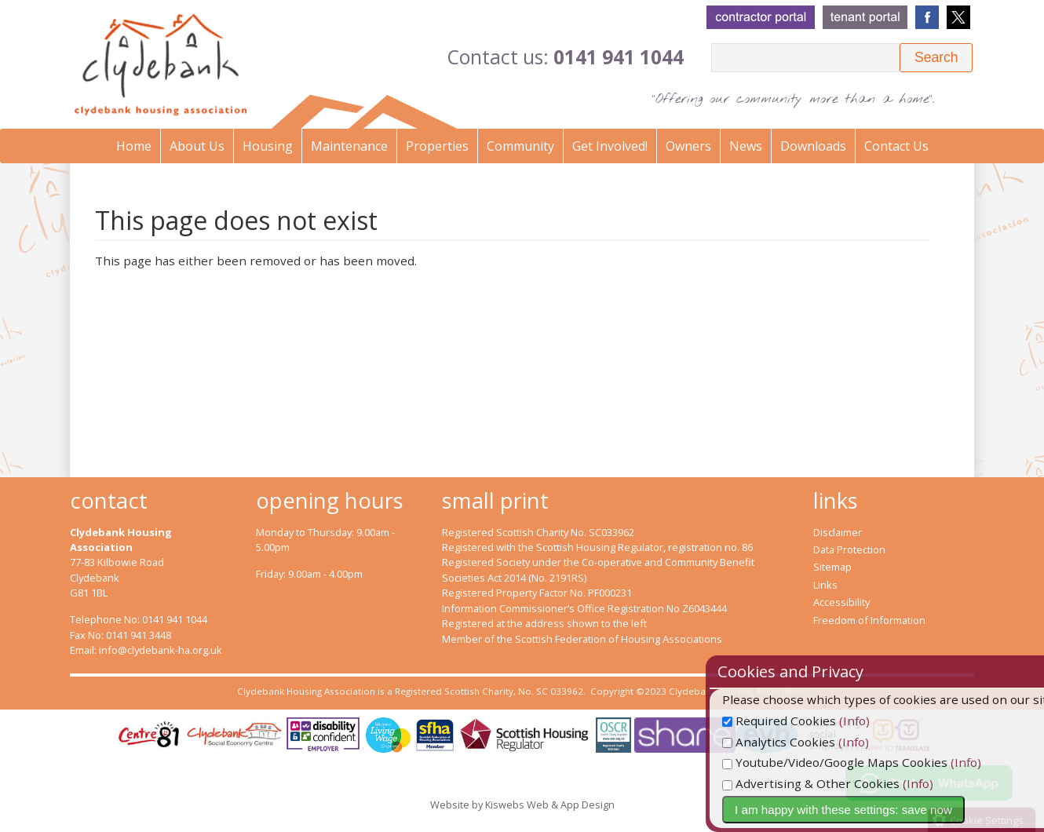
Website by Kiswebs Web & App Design (522, 804)
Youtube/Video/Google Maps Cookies (866, 762)
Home (133, 146)
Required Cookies (810, 720)
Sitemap (832, 567)
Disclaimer (837, 532)
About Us (197, 146)
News (745, 146)
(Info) (886, 720)
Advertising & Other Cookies (842, 783)
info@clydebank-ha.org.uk (160, 650)
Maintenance (349, 146)
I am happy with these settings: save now (875, 809)
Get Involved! (610, 146)
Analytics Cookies (810, 742)
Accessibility (841, 602)
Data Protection (849, 549)
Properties (437, 146)
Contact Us (896, 146)
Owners (688, 146)
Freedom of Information (869, 620)
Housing (268, 146)
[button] (936, 57)
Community (520, 146)
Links (825, 585)
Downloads (813, 146)
